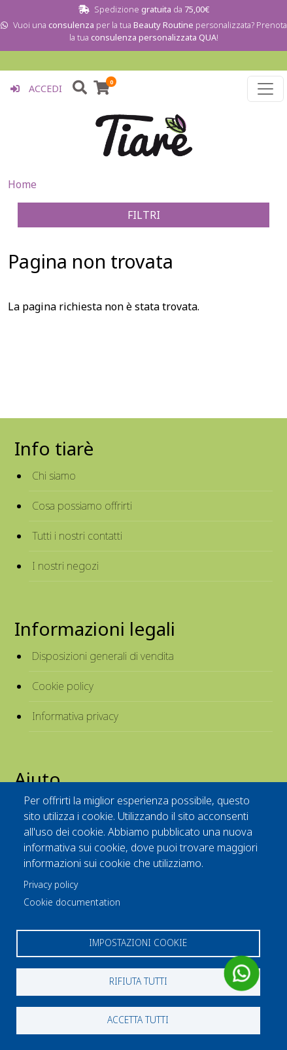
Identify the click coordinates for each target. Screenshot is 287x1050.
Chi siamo (54, 475)
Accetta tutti (138, 1019)
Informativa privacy (75, 716)
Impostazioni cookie (138, 942)
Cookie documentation (72, 902)
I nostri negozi (65, 566)
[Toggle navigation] (265, 89)
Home (22, 184)
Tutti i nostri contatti (77, 536)
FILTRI (143, 215)
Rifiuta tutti (138, 981)
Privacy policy (51, 884)
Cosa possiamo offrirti (82, 506)
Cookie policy (62, 686)
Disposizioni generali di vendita (103, 656)
